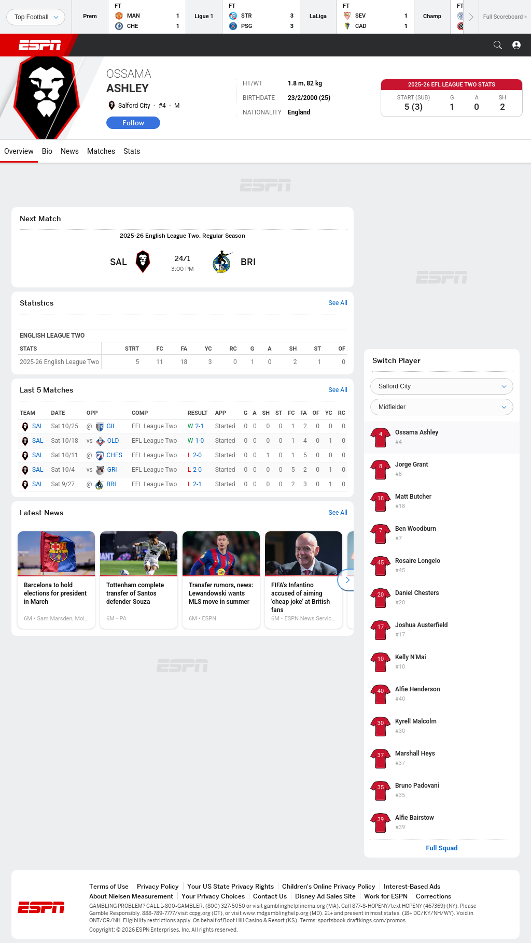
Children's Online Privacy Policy (328, 886)
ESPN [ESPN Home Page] (40, 45)
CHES (114, 455)
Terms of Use (109, 886)
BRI (111, 484)
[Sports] (36, 17)
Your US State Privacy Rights (230, 886)
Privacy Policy (158, 886)
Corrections (433, 896)
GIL (111, 426)
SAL (37, 426)
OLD (113, 440)
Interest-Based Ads (412, 886)
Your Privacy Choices (213, 896)
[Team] (442, 386)
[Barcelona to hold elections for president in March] (56, 580)
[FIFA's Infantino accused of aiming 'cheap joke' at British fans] (303, 580)
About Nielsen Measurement (131, 896)
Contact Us (270, 896)
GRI (112, 469)
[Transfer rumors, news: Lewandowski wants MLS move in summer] (221, 580)
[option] (56, 580)
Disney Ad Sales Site (325, 896)
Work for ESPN (386, 896)
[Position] (442, 407)
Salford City (134, 105)
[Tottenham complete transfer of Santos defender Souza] (138, 580)
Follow (133, 122)
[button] (498, 45)
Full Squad (441, 848)
